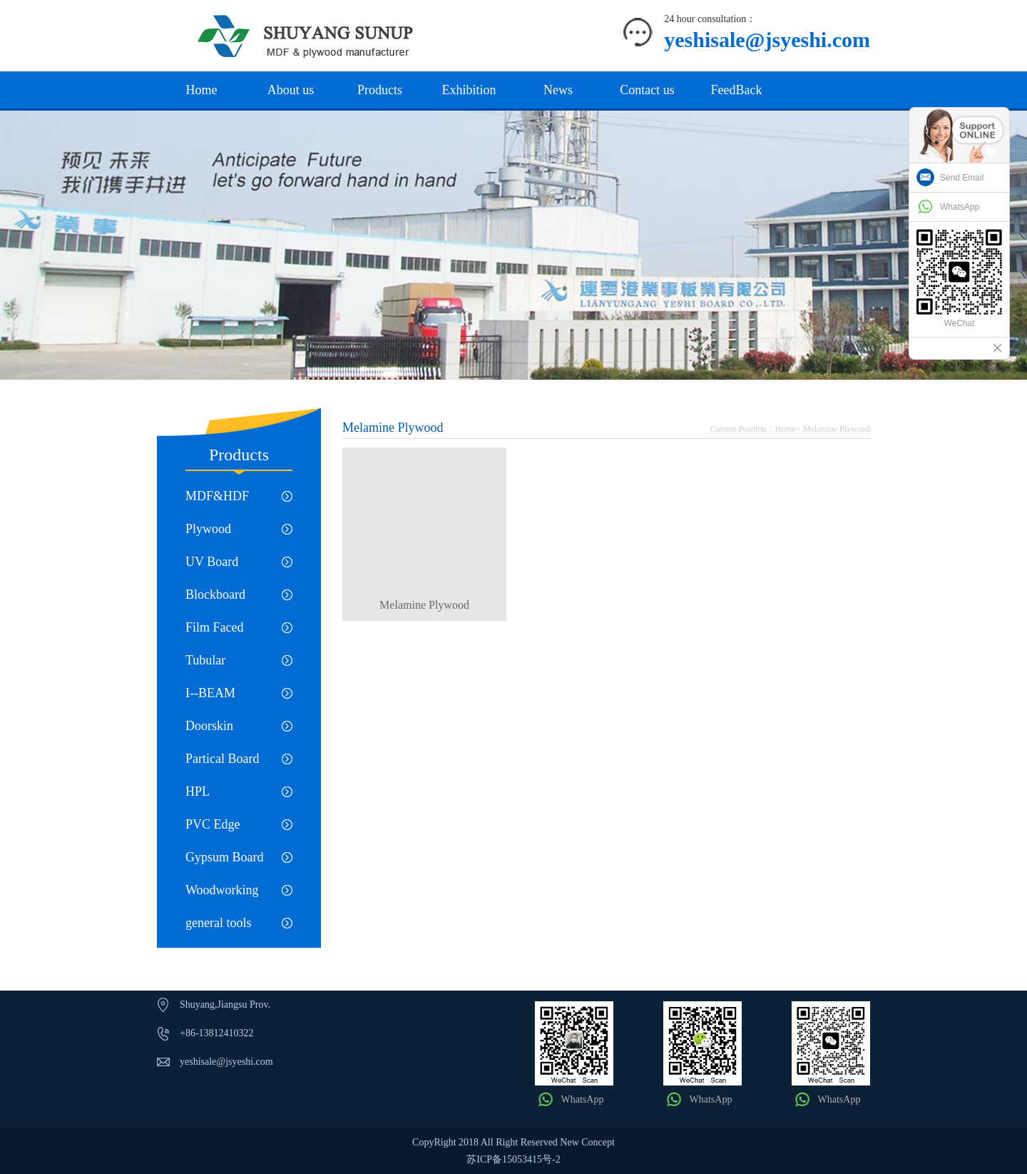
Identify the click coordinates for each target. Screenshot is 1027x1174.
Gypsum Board (224, 857)
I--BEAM (210, 693)
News (558, 90)
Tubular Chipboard (212, 665)
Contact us (647, 90)
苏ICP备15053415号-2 (513, 1159)
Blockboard (215, 594)
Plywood (208, 529)
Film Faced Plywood (214, 632)
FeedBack (736, 90)
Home (202, 90)
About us (291, 90)
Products (379, 90)
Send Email (961, 178)
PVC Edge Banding (212, 829)
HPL (197, 791)
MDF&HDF (217, 496)
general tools (218, 923)
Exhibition (469, 90)
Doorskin (209, 726)
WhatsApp (582, 1099)
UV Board (211, 562)
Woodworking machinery (222, 894)
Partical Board (222, 759)
